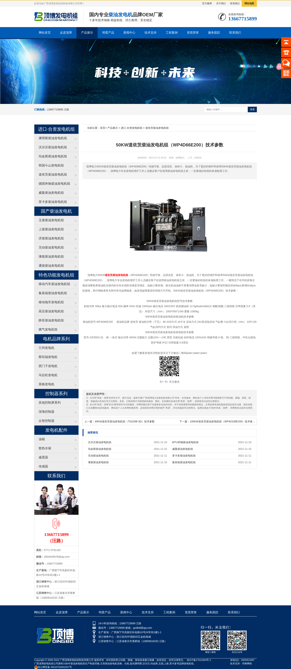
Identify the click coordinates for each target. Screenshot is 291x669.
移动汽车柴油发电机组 (54, 284)
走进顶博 (66, 32)
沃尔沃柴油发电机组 (53, 147)
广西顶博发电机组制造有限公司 (77, 660)
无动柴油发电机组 (51, 247)
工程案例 (172, 32)
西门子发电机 (48, 366)
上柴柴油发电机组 (51, 229)
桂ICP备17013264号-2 (199, 660)
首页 (102, 127)
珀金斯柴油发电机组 (53, 156)
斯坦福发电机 (48, 357)
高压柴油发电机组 (51, 311)
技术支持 (150, 32)
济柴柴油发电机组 (51, 238)
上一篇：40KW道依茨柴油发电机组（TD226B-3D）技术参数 (119, 421)
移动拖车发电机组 (51, 302)
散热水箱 (45, 448)
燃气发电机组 (48, 329)
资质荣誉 (193, 32)
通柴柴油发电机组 (51, 265)
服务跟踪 (214, 32)
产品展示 (87, 32)
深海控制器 (46, 411)
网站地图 (249, 3)
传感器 (43, 466)
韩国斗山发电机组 (51, 165)
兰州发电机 (46, 348)
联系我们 (235, 3)
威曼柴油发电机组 (51, 192)
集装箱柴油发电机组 (53, 293)
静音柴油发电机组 (51, 320)
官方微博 (207, 3)
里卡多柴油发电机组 (53, 202)
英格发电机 (46, 384)
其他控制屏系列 (50, 402)
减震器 (43, 457)
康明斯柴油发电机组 (53, 138)
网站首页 (45, 32)
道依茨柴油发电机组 (53, 174)
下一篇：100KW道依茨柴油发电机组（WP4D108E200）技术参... (217, 421)
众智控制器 (46, 421)
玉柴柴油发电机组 (51, 220)
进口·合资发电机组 (131, 127)
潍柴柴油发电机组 (51, 256)
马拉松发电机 (48, 375)
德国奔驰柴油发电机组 (54, 183)
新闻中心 (129, 32)
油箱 (42, 439)
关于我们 (221, 3)
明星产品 (108, 32)
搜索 (252, 109)
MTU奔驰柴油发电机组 (185, 442)
